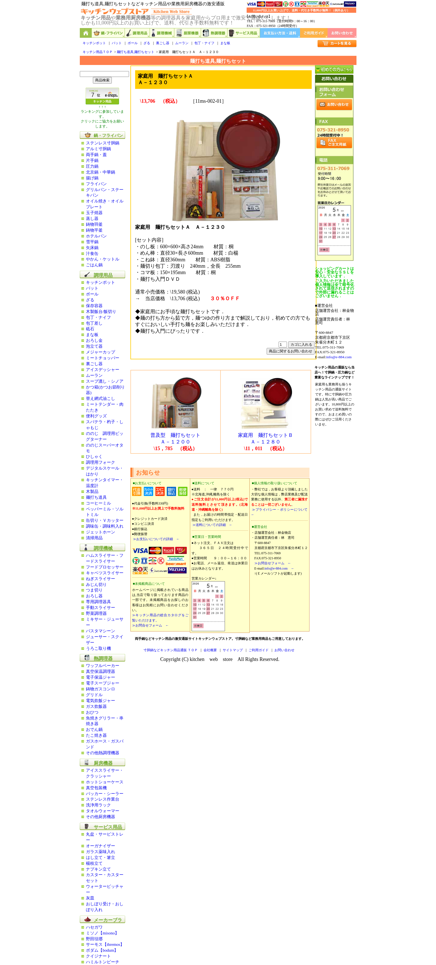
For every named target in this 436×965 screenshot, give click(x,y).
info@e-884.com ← (279, 568)
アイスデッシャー (102, 369)
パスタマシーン (100, 631)
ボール (133, 43)
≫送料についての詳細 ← (212, 525)
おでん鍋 (94, 729)
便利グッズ (96, 416)
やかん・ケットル (102, 259)
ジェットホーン (100, 532)
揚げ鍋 (92, 178)
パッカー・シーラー (104, 793)
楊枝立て (94, 863)
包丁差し (94, 323)
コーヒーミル (98, 503)
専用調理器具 (98, 602)
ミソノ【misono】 (102, 933)
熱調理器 (214, 33)
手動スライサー (100, 607)
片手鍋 (92, 160)
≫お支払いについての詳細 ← (156, 539)
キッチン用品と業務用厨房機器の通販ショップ (86, 33)
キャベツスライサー (104, 573)
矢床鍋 (92, 247)
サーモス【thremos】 (105, 944)
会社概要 (210, 650)
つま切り (94, 590)
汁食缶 (92, 253)
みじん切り (96, 584)
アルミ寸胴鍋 (98, 149)
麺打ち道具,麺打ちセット (135, 52)
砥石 (90, 329)
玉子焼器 (94, 212)
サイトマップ (233, 650)
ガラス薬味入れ (100, 851)
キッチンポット (94, 43)
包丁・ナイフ (204, 43)
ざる (146, 43)
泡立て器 (94, 346)
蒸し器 (92, 218)
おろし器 (94, 596)
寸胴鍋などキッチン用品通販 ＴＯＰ (170, 650)
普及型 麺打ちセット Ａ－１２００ (176, 436)
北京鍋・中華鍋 (100, 172)
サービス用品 (243, 33)
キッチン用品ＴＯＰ (98, 52)
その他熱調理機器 (102, 753)
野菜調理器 (96, 613)
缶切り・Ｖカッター (104, 520)
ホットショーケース (104, 782)
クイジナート (98, 956)
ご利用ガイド (314, 33)
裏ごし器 (162, 43)
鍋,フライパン (108, 33)
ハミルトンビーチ (102, 962)
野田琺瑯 (94, 939)
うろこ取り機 (98, 648)
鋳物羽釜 (94, 224)
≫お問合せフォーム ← (150, 625)
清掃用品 (94, 538)
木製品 (92, 491)
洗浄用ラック (98, 805)
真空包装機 (96, 788)
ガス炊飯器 (96, 706)
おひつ (92, 712)
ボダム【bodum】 (102, 950)
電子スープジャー (102, 683)
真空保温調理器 (100, 671)
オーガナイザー (100, 846)
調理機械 (162, 33)
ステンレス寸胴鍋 (102, 143)
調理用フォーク (100, 462)
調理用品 (137, 33)
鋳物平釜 (94, 230)
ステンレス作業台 (102, 799)
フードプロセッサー (104, 567)
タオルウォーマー (102, 811)
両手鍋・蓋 (96, 154)
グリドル (94, 695)
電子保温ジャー (100, 677)
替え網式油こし (100, 398)
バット (117, 43)
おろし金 (94, 340)
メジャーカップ (100, 352)
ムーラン (182, 43)
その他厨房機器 (100, 816)
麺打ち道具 (96, 497)
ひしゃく (94, 456)
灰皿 (90, 898)
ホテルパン (96, 236)
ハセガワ (94, 927)
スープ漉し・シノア (104, 381)
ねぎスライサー (100, 579)
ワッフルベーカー (102, 665)
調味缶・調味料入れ (104, 526)
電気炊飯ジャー (100, 700)
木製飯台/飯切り (101, 311)
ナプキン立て (98, 869)
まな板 (225, 43)
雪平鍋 (92, 242)
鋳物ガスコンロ (100, 689)
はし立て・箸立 (100, 857)
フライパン (96, 184)
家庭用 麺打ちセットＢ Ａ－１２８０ (265, 436)
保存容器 (94, 306)
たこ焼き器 (96, 735)
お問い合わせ (342, 33)
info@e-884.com (339, 357)
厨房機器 (187, 33)
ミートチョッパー (102, 358)
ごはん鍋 (94, 265)
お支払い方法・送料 (280, 33)
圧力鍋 (92, 166)
